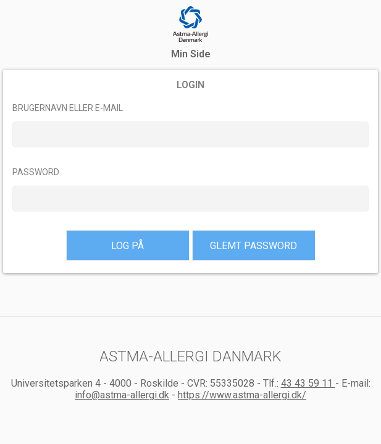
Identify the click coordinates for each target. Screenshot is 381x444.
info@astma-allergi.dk (122, 395)
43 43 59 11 (308, 383)
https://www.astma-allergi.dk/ (242, 395)
